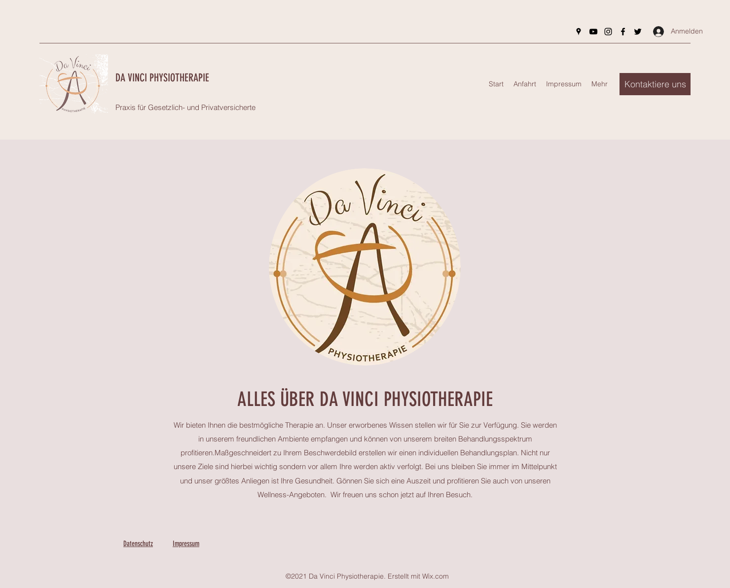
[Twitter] (638, 32)
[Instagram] (608, 32)
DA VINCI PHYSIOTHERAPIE (162, 77)
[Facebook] (623, 32)
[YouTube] (593, 32)
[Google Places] (579, 32)
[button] (655, 84)
